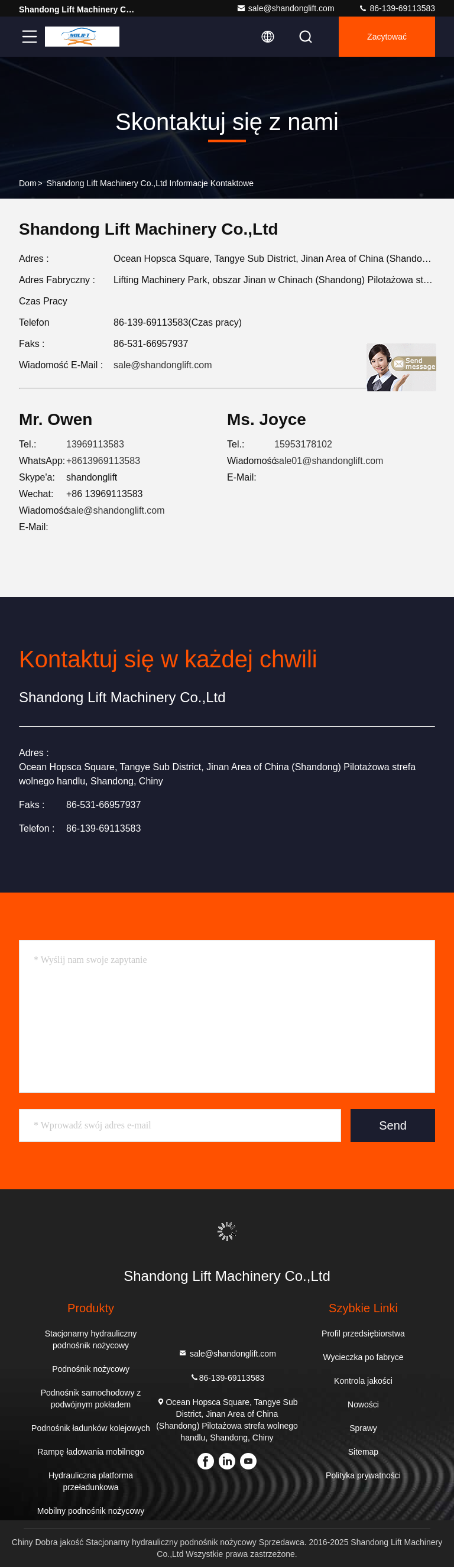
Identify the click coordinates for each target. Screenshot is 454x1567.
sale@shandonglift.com (285, 8)
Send (393, 1125)
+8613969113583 (103, 461)
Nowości (363, 1404)
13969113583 (95, 444)
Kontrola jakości (363, 1381)
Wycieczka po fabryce (363, 1357)
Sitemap (363, 1451)
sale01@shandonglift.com (328, 461)
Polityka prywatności (363, 1475)
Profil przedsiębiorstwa (363, 1333)
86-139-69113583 (396, 8)
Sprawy (363, 1428)
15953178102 (303, 444)
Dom (28, 183)
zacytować (387, 36)
